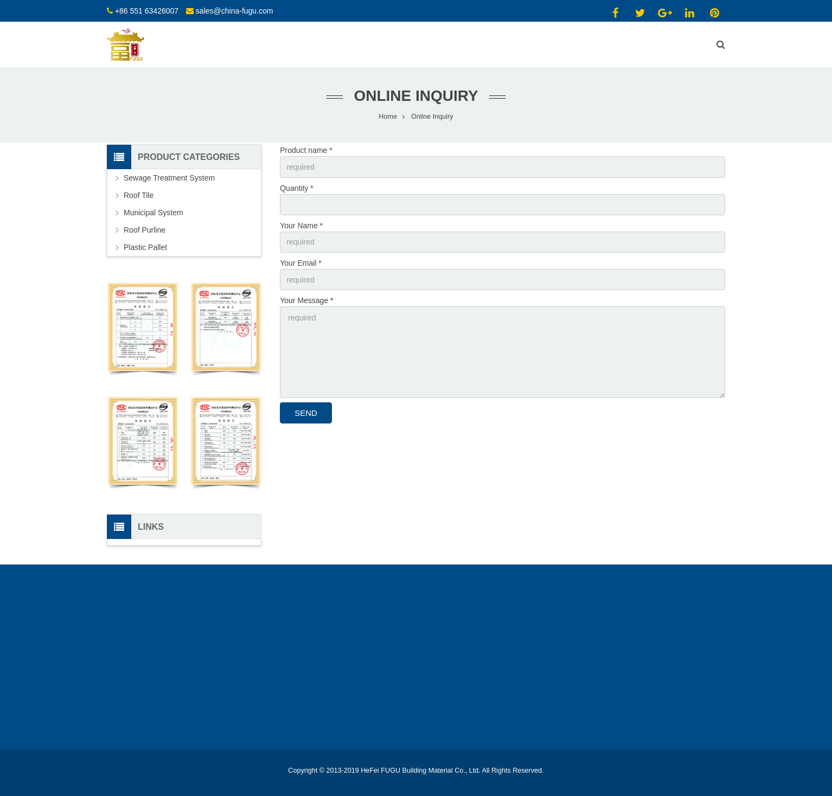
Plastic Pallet (145, 247)
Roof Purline (144, 230)
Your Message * (306, 301)
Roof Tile (138, 195)
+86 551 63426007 (146, 11)
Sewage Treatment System (169, 178)
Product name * (306, 150)
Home (388, 116)
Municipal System (153, 213)
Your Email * (301, 263)
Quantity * (296, 188)
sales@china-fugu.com (234, 11)
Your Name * (301, 225)
